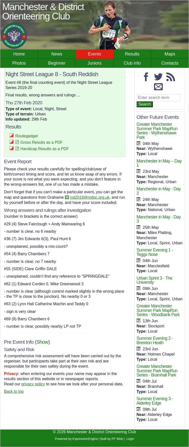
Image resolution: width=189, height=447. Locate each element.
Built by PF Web (111, 439)
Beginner (56, 63)
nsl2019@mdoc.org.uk (89, 197)
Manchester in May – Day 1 (159, 163)
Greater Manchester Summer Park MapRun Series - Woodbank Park (158, 310)
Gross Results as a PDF (41, 142)
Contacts (169, 63)
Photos (19, 63)
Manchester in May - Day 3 (159, 219)
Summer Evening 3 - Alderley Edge (155, 401)
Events (94, 54)
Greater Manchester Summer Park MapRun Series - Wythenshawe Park (157, 131)
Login (130, 439)
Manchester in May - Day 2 (159, 191)
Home (19, 54)
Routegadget (26, 136)
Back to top (14, 391)
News (56, 54)
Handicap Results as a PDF (44, 149)
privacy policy (33, 384)
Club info (132, 63)
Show (42, 342)
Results (132, 54)
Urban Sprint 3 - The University (154, 280)
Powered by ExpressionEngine (76, 439)
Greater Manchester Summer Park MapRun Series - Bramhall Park (157, 370)
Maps (170, 54)
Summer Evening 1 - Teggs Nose (155, 252)
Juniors (95, 63)
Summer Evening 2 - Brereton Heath (155, 340)
